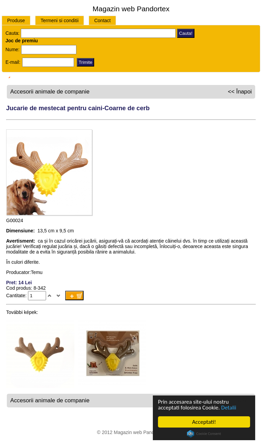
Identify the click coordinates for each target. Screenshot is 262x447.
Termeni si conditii (59, 20)
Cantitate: (17, 295)
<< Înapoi (240, 91)
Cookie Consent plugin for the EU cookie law (204, 433)
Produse (16, 20)
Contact (102, 20)
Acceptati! (204, 422)
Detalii (228, 407)
